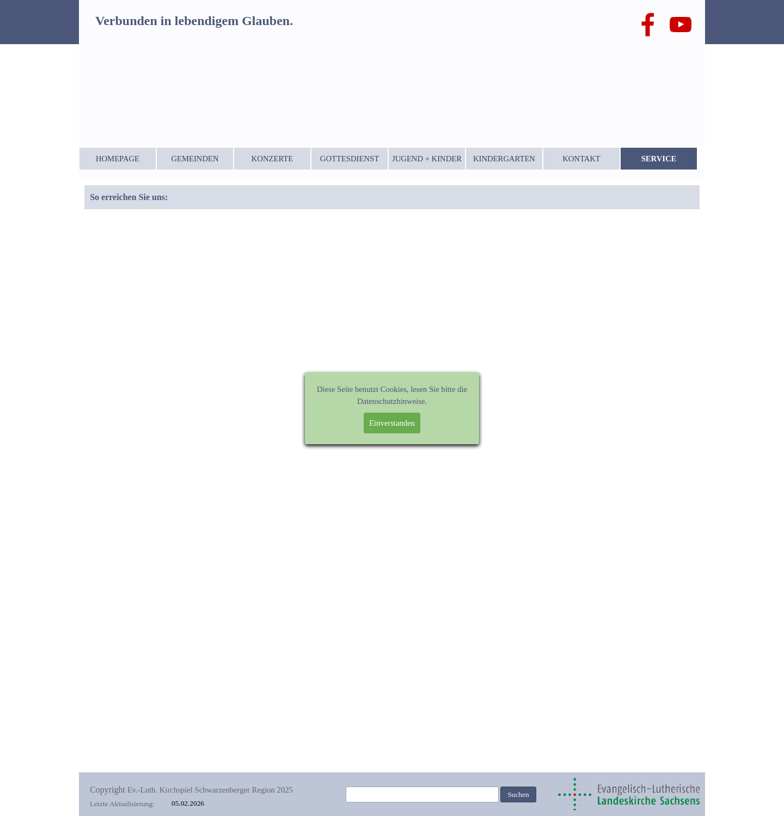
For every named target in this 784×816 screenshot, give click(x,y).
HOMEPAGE (117, 158)
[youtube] (680, 24)
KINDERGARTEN (504, 158)
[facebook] (647, 24)
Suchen (518, 794)
